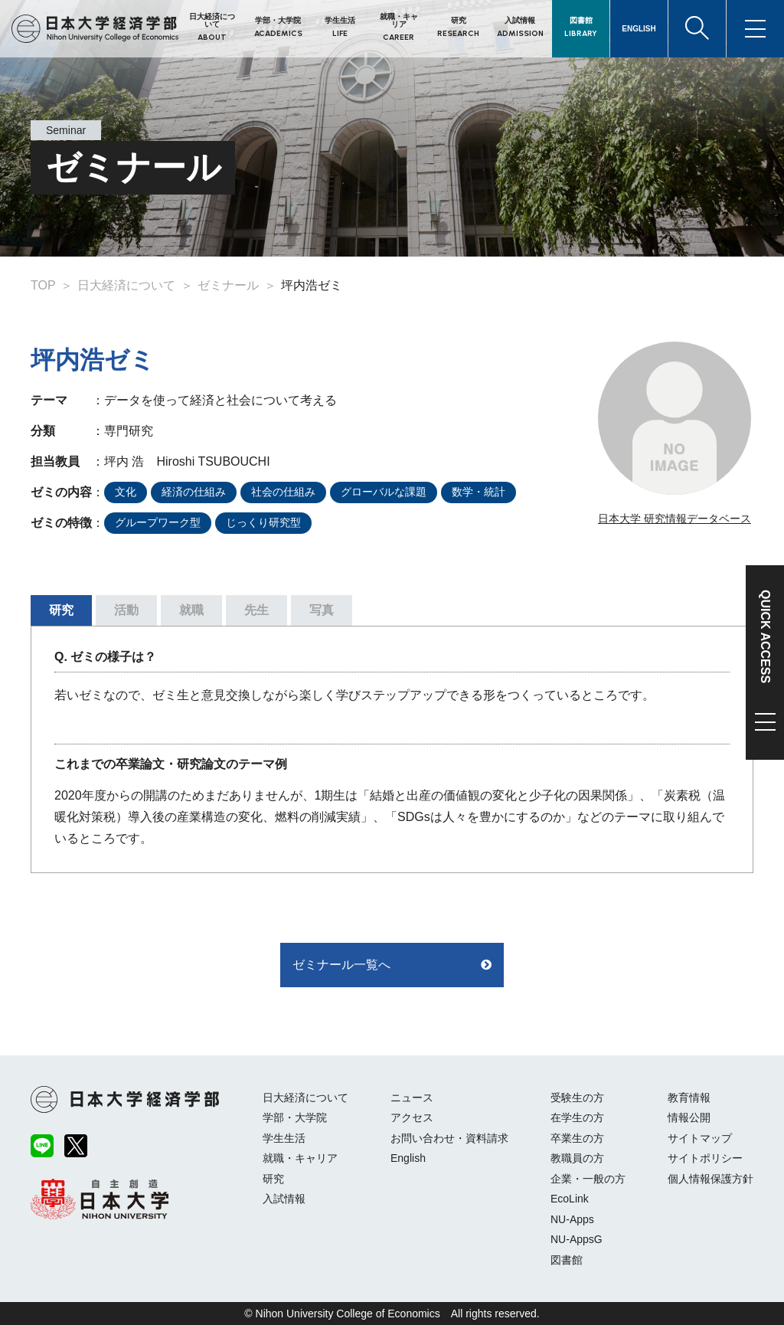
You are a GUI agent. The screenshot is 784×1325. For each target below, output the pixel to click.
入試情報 (284, 1198)
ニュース (411, 1097)
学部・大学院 (295, 1117)
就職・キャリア (300, 1158)
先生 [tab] (256, 610)
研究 (273, 1179)
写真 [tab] (321, 610)
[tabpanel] (392, 749)
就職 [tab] (191, 610)
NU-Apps (572, 1219)
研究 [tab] (61, 610)
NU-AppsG (576, 1239)
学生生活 (284, 1138)
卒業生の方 (577, 1138)
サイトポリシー (705, 1158)
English (408, 1158)
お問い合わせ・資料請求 (449, 1138)
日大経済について (305, 1097)
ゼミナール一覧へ (341, 964)
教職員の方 (577, 1158)
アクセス (411, 1117)
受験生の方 (577, 1097)
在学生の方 (577, 1117)
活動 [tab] (126, 610)
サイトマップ (700, 1138)
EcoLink (569, 1198)
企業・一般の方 (588, 1179)
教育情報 (689, 1097)
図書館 (566, 1260)
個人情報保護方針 (710, 1179)
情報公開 (689, 1117)
